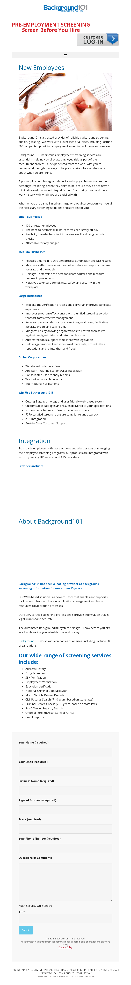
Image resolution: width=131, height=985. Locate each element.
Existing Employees (22, 970)
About (104, 970)
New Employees (41, 970)
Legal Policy (64, 973)
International (59, 970)
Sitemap (88, 973)
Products (80, 970)
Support (77, 973)
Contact (114, 970)
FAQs (71, 970)
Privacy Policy (65, 947)
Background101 (65, 8)
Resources (93, 970)
